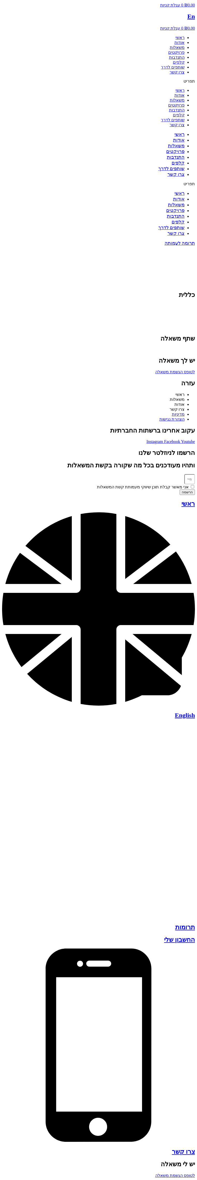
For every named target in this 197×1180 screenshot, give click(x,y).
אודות (179, 42)
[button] (98, 81)
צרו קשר (177, 72)
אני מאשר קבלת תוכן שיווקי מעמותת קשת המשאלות (143, 487)
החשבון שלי (179, 939)
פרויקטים (176, 52)
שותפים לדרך (173, 67)
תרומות (185, 927)
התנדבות (177, 57)
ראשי (180, 37)
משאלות (177, 47)
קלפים (179, 62)
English (185, 715)
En (191, 16)
